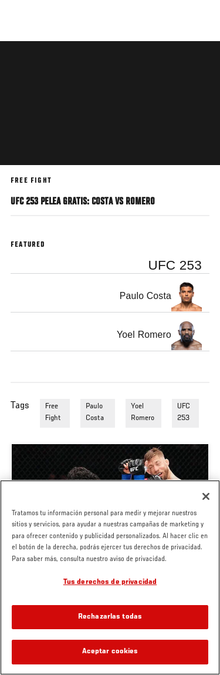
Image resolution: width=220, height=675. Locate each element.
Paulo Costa (95, 412)
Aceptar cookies (110, 652)
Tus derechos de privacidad (110, 582)
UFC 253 (183, 412)
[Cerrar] (206, 496)
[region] (110, 577)
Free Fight (53, 412)
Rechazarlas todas (110, 617)
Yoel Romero (142, 412)
